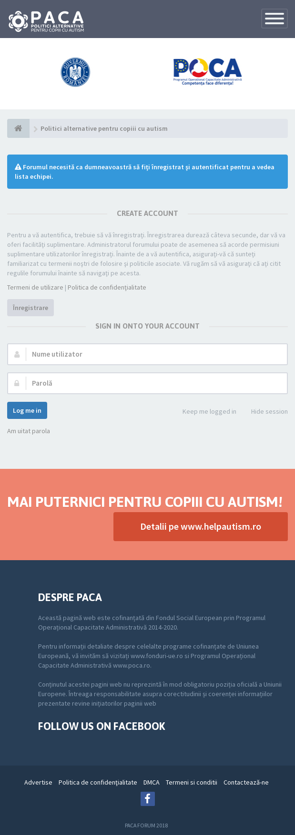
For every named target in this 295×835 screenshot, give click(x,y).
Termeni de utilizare (35, 287)
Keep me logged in (204, 412)
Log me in (27, 410)
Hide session (264, 412)
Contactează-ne (246, 782)
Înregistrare (30, 307)
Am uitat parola (28, 431)
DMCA (151, 782)
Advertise (38, 782)
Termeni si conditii (191, 782)
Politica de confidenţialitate (107, 287)
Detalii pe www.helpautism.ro (200, 526)
